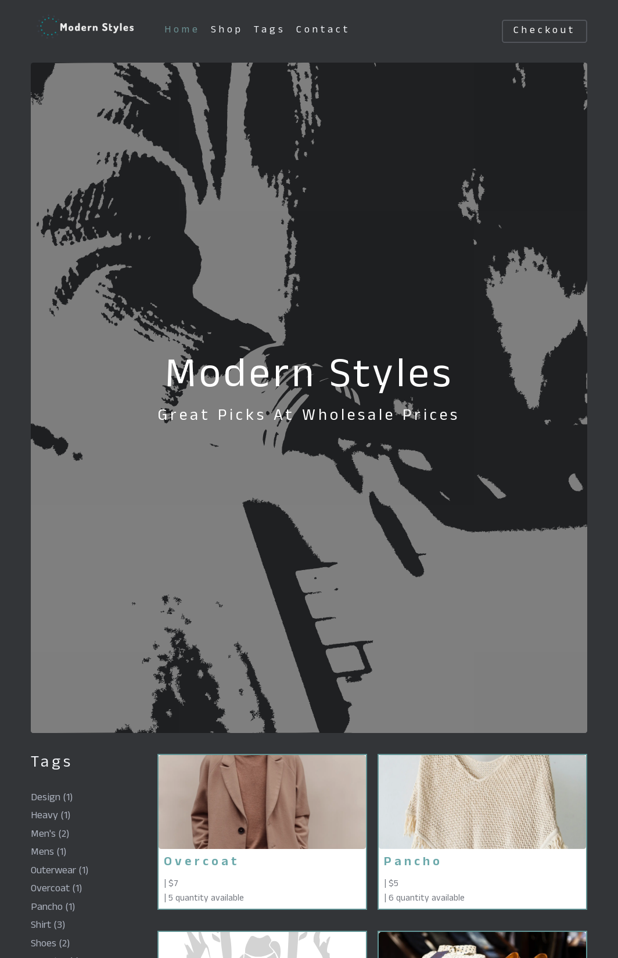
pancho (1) (53, 908)
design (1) (52, 799)
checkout (544, 31)
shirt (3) (48, 926)
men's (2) (50, 835)
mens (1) (48, 853)
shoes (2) (50, 945)
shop (227, 31)
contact (323, 31)
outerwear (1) (59, 872)
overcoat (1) (56, 890)
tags (270, 31)
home (182, 31)
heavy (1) (50, 817)
